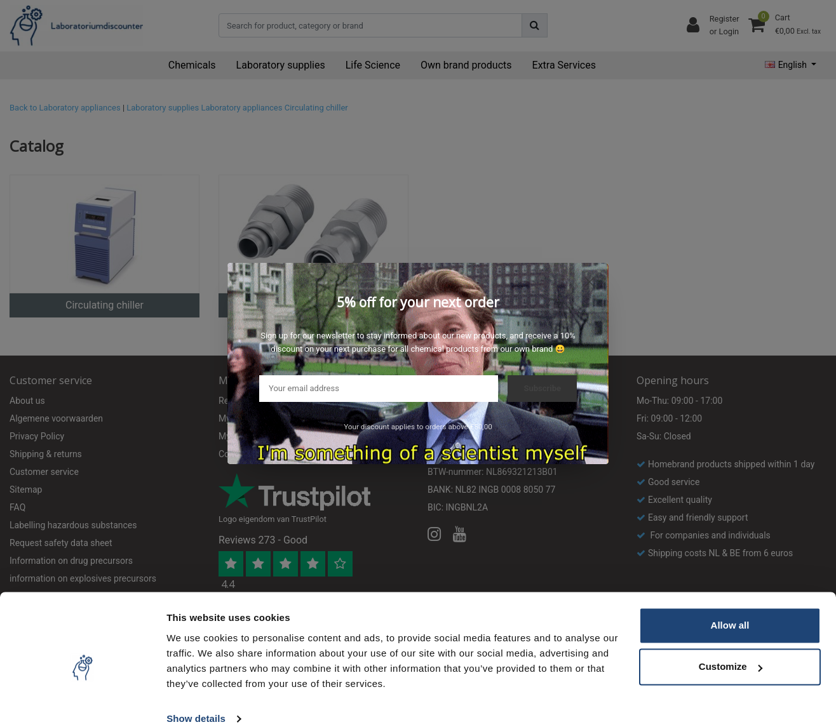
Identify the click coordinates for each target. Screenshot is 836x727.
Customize (730, 649)
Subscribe (542, 388)
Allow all (730, 608)
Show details (196, 702)
